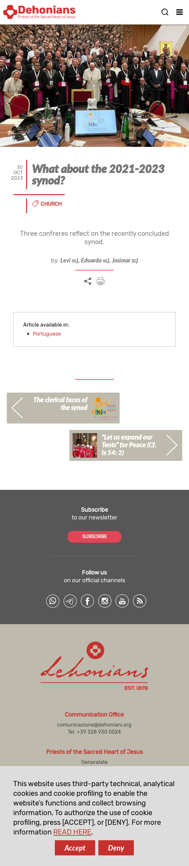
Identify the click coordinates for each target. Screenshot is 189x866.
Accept (75, 847)
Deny (116, 847)
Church (51, 204)
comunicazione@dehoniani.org (94, 725)
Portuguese (47, 334)
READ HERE (72, 832)
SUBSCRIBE (94, 536)
